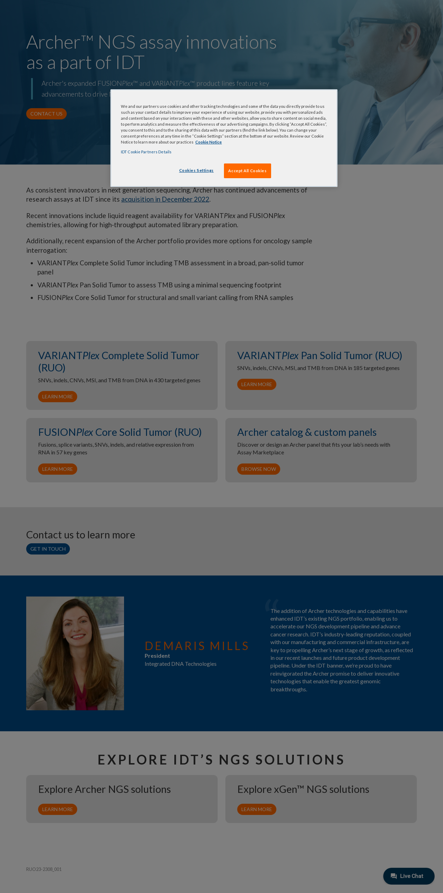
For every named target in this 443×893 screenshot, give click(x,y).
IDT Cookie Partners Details (146, 151)
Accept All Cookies (247, 170)
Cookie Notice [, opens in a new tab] (208, 142)
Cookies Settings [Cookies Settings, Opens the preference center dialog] (196, 170)
